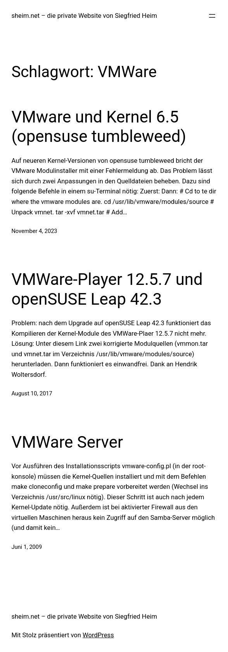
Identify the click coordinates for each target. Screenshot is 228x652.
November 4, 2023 (34, 231)
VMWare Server (67, 442)
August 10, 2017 (31, 393)
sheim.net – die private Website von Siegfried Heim (84, 15)
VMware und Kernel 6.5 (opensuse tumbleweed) (98, 126)
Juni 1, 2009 (26, 546)
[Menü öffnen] (212, 16)
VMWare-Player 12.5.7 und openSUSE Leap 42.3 (106, 289)
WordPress (98, 635)
